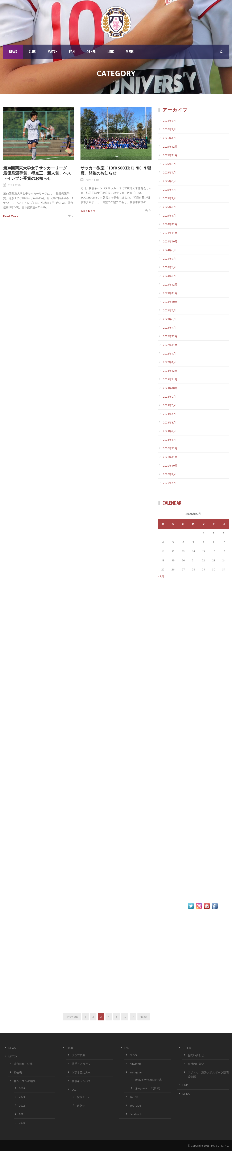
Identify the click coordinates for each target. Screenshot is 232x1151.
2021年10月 (170, 388)
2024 (22, 1088)
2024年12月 (170, 224)
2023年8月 (169, 319)
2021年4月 (169, 414)
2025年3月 (169, 198)
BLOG (133, 1055)
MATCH (52, 51)
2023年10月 (170, 302)
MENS (130, 51)
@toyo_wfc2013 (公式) (148, 1080)
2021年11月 (170, 379)
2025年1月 (169, 215)
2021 (22, 1114)
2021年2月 (169, 431)
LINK (110, 51)
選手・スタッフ (81, 1064)
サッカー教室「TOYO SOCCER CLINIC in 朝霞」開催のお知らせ (115, 170)
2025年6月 (169, 181)
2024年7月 (169, 259)
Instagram (136, 1072)
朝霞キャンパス (81, 1081)
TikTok (134, 1097)
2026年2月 (169, 129)
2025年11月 (170, 155)
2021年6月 (169, 405)
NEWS (13, 51)
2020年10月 (170, 465)
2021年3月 (169, 422)
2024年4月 (169, 267)
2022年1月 (169, 362)
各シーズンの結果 (25, 1081)
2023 (22, 1097)
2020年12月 (170, 448)
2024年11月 (170, 233)
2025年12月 (170, 146)
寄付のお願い (196, 1064)
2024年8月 (169, 250)
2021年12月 (170, 371)
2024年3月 (169, 276)
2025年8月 (169, 164)
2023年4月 (169, 327)
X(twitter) (135, 1064)
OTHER (91, 51)
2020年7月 (169, 474)
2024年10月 (170, 241)
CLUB (32, 51)
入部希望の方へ (81, 1072)
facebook (136, 1114)
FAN (72, 51)
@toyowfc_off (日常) (147, 1088)
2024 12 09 (14, 185)
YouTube (135, 1105)
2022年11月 (170, 345)
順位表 (18, 1072)
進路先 (81, 1105)
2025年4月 (169, 190)
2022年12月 (170, 336)
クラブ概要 (78, 1055)
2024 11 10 (92, 180)
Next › (143, 1017)
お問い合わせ (196, 1055)
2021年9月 (169, 396)
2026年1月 (169, 138)
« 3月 (161, 576)
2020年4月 (169, 483)
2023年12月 (170, 284)
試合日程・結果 (23, 1064)
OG (74, 1089)
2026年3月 (169, 121)
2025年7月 (169, 172)
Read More (10, 216)
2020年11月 (170, 457)
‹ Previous (72, 1017)
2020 (22, 1123)
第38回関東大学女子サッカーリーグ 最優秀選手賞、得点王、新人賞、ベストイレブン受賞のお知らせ (37, 173)
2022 (22, 1105)
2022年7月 (169, 353)
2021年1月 (169, 440)
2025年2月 (169, 207)
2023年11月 (170, 293)
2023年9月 (169, 310)
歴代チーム (84, 1097)
